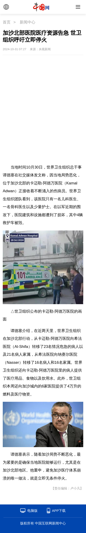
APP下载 (59, 510)
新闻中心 (27, 22)
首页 (7, 22)
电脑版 (32, 510)
